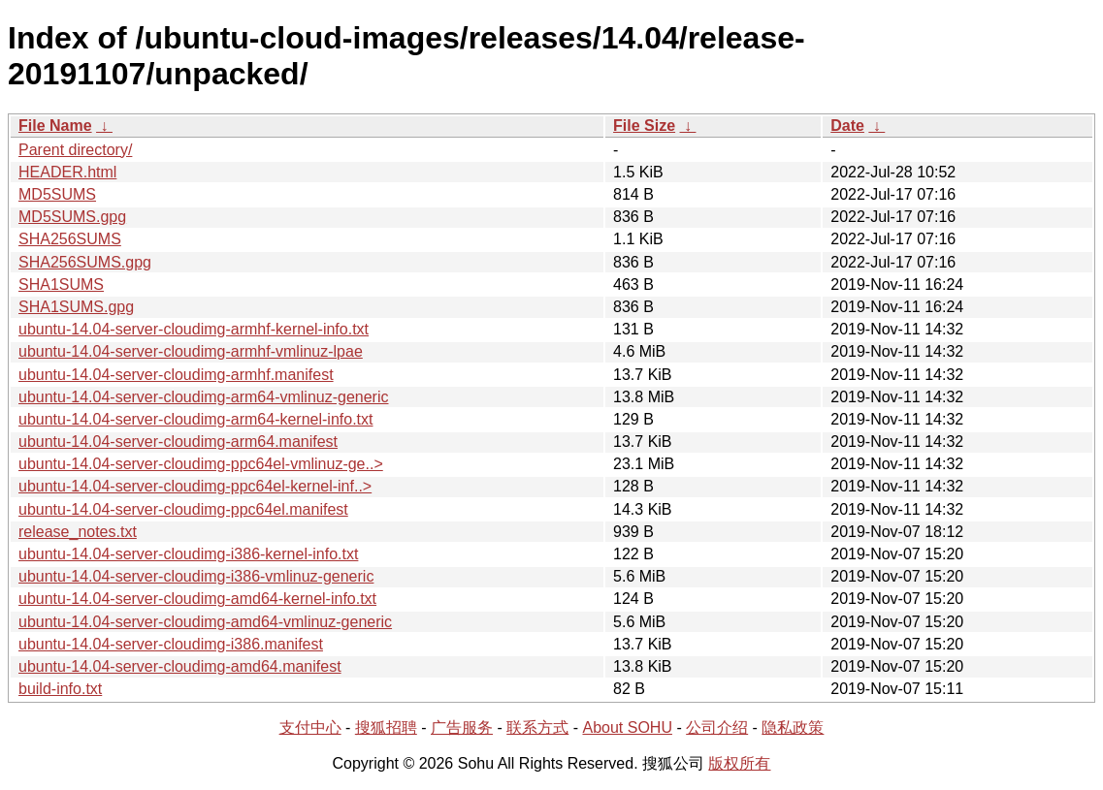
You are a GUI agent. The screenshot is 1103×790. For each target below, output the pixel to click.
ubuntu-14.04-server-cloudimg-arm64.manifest (178, 441)
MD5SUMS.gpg (72, 216)
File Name (55, 125)
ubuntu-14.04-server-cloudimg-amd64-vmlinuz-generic (205, 622)
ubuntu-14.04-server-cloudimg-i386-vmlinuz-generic (195, 576)
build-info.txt (60, 688)
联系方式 (537, 727)
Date (847, 125)
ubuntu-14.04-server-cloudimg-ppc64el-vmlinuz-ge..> (200, 464)
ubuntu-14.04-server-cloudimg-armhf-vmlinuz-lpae (190, 351)
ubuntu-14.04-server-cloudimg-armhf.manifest (176, 374)
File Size (644, 125)
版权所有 (739, 763)
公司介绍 (717, 727)
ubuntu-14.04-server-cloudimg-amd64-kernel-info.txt (197, 598)
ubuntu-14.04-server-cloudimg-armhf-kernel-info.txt (193, 329)
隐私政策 (793, 727)
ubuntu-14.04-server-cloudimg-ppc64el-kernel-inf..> (195, 486)
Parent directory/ (75, 150)
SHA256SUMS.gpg (84, 262)
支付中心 (310, 727)
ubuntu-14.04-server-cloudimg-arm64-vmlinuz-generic (203, 397)
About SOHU (626, 727)
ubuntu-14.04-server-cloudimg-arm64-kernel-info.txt (195, 419)
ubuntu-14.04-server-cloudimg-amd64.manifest (179, 666)
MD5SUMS (57, 194)
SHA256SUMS (69, 239)
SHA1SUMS (61, 284)
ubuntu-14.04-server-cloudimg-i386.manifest (170, 644)
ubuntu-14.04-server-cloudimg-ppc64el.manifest (183, 509)
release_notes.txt (77, 531)
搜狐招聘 (386, 727)
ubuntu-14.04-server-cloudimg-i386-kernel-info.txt (188, 554)
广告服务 (462, 727)
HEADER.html (67, 172)
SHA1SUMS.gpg (76, 307)
